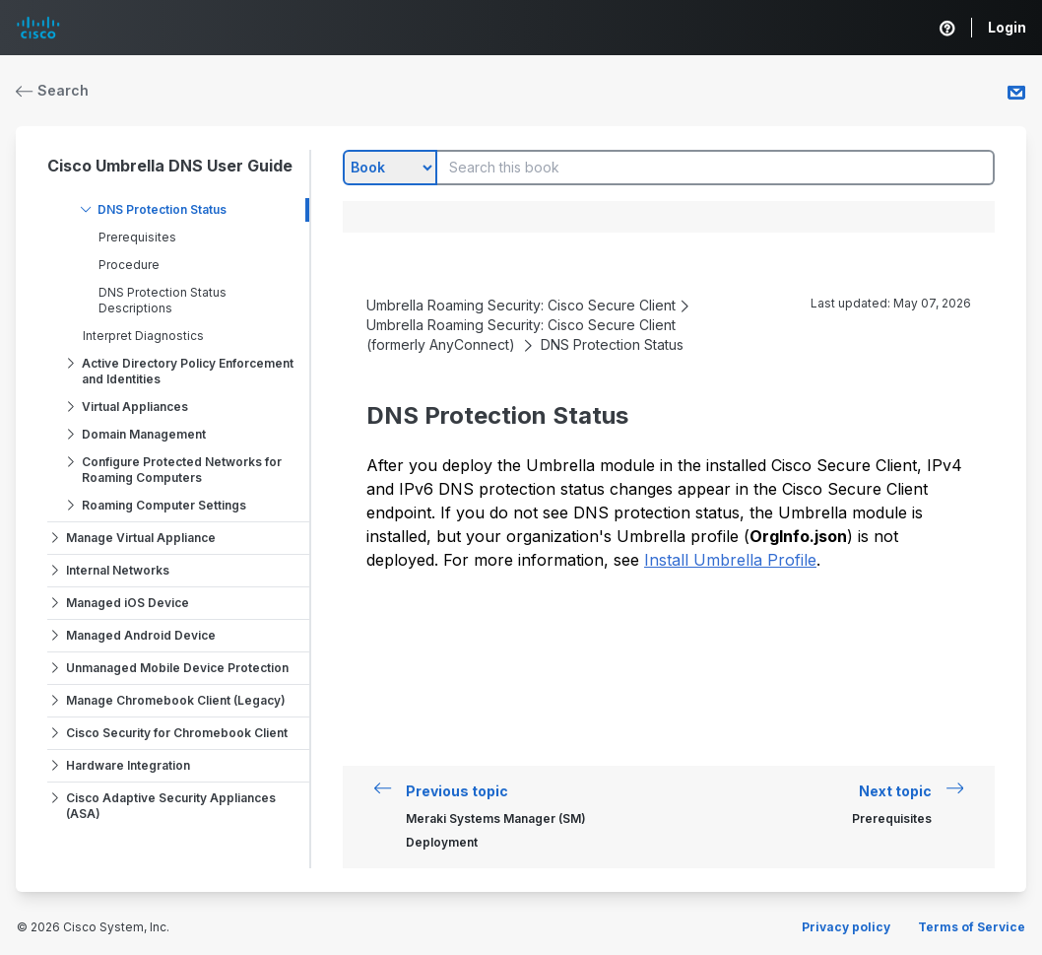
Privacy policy (846, 927)
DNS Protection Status (162, 209)
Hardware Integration (128, 765)
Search (52, 90)
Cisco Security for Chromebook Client (177, 732)
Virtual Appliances (135, 406)
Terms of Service (971, 927)
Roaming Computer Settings (164, 505)
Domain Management (144, 434)
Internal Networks (117, 570)
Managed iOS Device (127, 602)
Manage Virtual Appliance (141, 537)
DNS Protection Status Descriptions (162, 300)
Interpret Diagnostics (143, 335)
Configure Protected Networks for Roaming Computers (182, 469)
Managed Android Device (141, 635)
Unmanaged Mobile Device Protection (177, 667)
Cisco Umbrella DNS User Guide (170, 165)
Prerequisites (137, 237)
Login (1007, 27)
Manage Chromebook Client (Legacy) (176, 700)
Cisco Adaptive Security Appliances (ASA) (171, 805)
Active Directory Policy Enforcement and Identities (187, 371)
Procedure (129, 264)
